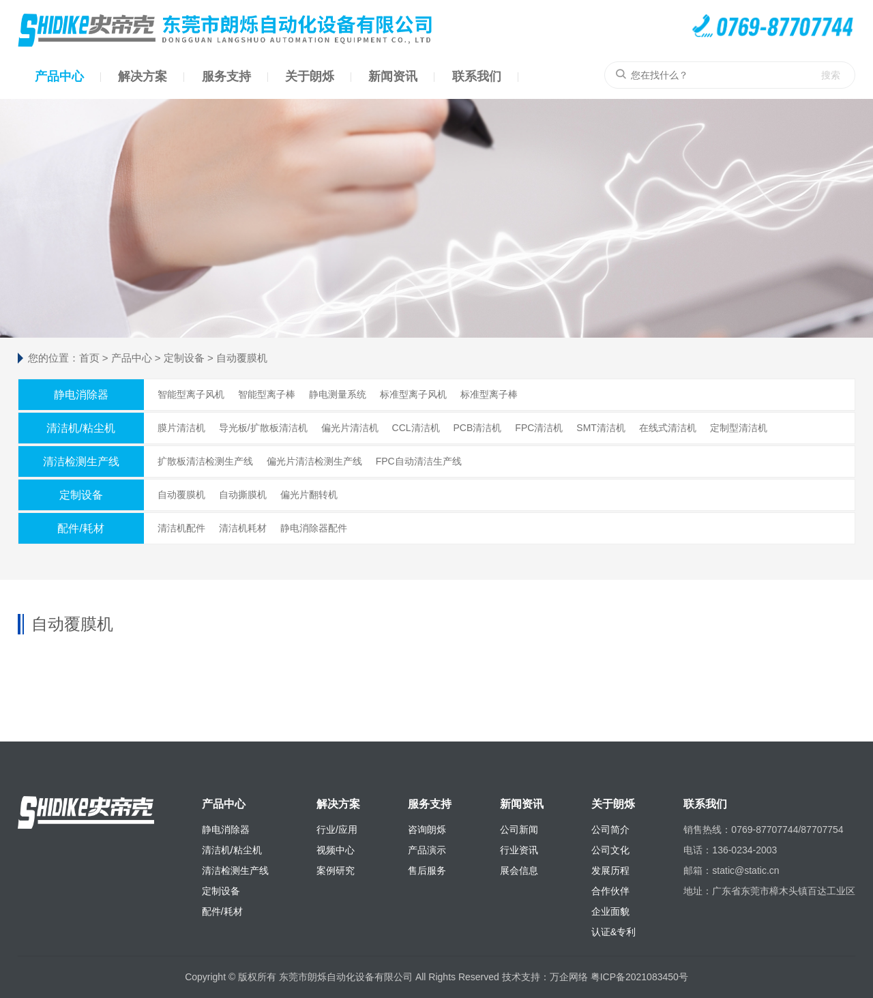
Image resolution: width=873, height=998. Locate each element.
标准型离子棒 (489, 394)
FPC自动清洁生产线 (419, 461)
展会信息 (519, 870)
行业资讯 (519, 850)
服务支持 (226, 76)
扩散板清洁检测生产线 (205, 461)
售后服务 (427, 870)
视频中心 (335, 850)
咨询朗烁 (427, 829)
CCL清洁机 (416, 427)
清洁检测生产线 (81, 461)
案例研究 (335, 870)
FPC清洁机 (539, 427)
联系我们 (476, 76)
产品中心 (59, 76)
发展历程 (610, 870)
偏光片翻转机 (309, 494)
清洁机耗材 (243, 528)
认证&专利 (613, 931)
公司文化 (610, 850)
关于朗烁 (309, 76)
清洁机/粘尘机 (80, 428)
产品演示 (427, 850)
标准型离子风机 (413, 394)
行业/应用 (336, 829)
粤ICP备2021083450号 (639, 976)
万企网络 (569, 976)
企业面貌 (610, 911)
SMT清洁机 (600, 427)
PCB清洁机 (478, 427)
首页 (89, 358)
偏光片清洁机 (350, 427)
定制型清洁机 (738, 427)
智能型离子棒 (266, 394)
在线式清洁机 (667, 427)
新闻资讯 (392, 76)
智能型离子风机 (191, 394)
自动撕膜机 (243, 494)
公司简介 (610, 829)
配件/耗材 (80, 528)
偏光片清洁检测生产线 (314, 461)
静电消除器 (81, 394)
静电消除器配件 (313, 528)
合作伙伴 (610, 890)
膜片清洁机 (181, 427)
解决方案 (142, 76)
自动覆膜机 (241, 358)
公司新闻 (519, 829)
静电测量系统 (337, 394)
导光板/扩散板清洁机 (263, 427)
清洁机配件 (181, 528)
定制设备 (184, 358)
